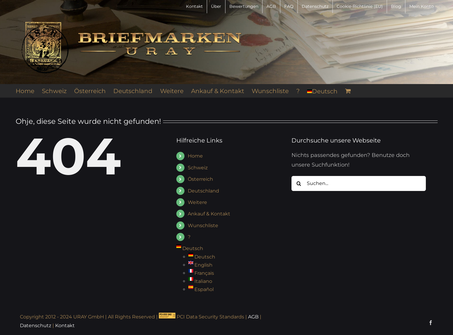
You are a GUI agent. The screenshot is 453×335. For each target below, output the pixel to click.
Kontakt (65, 325)
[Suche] (299, 183)
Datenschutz (35, 325)
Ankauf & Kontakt (209, 214)
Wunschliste (203, 225)
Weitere (197, 202)
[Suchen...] (358, 183)
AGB (253, 317)
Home (195, 156)
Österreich (200, 179)
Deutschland (203, 191)
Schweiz (198, 168)
